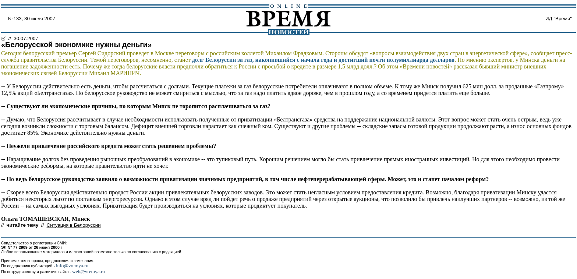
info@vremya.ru (72, 265)
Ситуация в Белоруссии (74, 225)
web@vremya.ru (88, 271)
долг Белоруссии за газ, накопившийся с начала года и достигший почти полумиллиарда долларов (323, 60)
